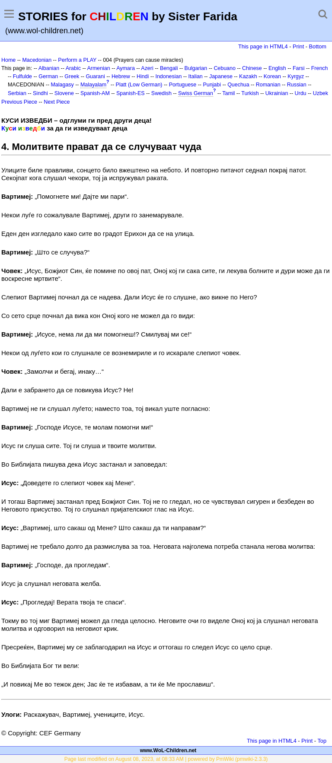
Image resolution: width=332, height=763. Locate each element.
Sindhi (40, 93)
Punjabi (212, 85)
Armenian (98, 68)
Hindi (143, 76)
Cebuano (225, 68)
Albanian (48, 68)
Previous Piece (19, 102)
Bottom (317, 46)
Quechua (238, 85)
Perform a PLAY (77, 60)
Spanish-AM (95, 93)
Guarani (95, 76)
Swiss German (195, 93)
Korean (272, 76)
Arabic (73, 68)
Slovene (64, 93)
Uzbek (320, 93)
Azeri (147, 68)
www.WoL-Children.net (168, 750)
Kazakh (248, 76)
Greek (71, 76)
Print (298, 46)
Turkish (250, 93)
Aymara (125, 68)
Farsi (299, 68)
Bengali (169, 68)
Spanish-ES (130, 93)
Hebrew (121, 76)
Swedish (161, 93)
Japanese (221, 76)
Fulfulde (22, 76)
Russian (296, 85)
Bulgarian (196, 68)
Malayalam (93, 85)
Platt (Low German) (139, 85)
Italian (195, 76)
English (277, 68)
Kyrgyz (295, 76)
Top (321, 741)
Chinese (252, 68)
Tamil (228, 93)
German (48, 76)
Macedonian (36, 60)
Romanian (268, 85)
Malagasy (62, 85)
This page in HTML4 (263, 46)
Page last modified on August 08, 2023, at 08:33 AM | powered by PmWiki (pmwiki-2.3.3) (166, 759)
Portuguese (183, 85)
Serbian (17, 93)
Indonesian (168, 76)
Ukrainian (276, 93)
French (319, 68)
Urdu (300, 93)
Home (8, 60)
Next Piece (57, 102)
